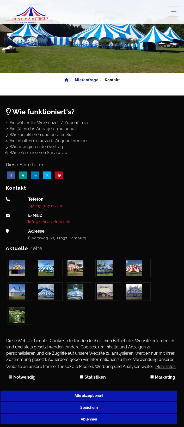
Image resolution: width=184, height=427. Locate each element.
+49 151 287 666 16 (46, 206)
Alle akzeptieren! (89, 395)
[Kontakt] (112, 80)
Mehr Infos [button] (165, 366)
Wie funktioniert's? (40, 112)
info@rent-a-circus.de (49, 222)
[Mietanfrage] (87, 80)
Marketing (162, 377)
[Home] (66, 80)
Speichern (89, 407)
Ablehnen (89, 419)
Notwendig (22, 377)
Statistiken (93, 377)
